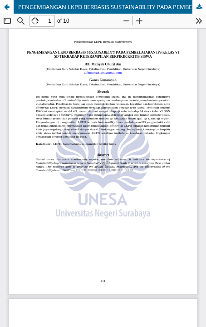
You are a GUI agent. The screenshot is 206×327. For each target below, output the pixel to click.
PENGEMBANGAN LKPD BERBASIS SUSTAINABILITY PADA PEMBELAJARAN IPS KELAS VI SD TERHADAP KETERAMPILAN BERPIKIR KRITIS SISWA (112, 7)
